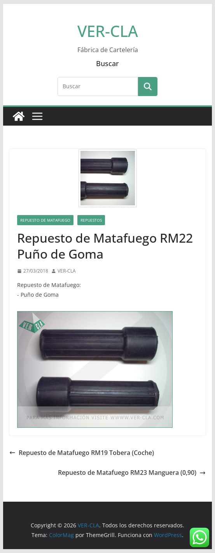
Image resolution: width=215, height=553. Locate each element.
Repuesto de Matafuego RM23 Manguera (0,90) (132, 472)
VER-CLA (107, 31)
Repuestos (91, 220)
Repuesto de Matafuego (45, 220)
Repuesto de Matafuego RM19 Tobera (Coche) (81, 452)
